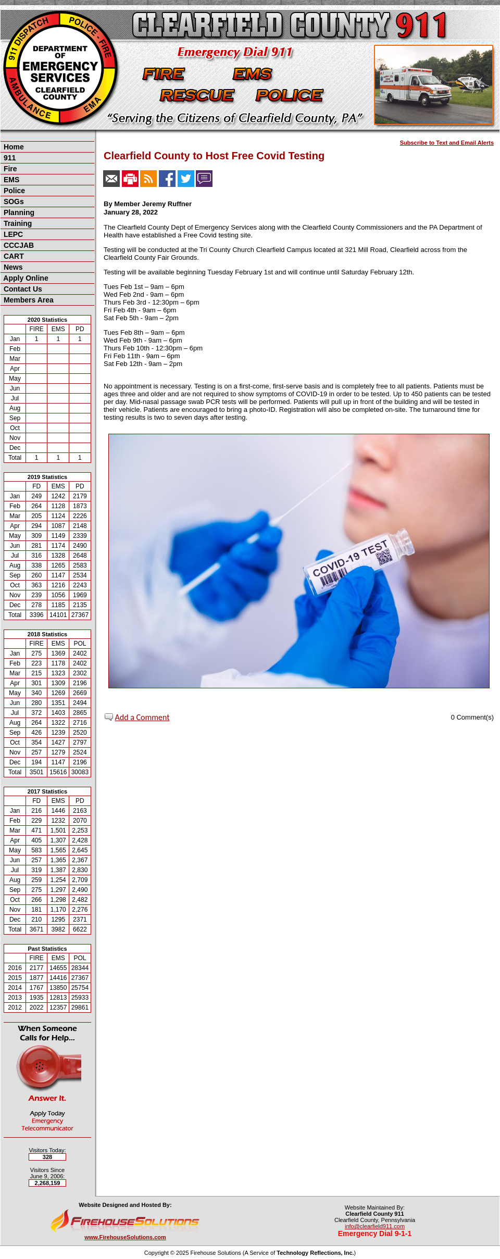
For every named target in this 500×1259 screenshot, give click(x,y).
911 (9, 158)
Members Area (28, 300)
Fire (9, 169)
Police (13, 190)
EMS (10, 179)
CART (13, 256)
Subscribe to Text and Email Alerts (447, 143)
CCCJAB (18, 245)
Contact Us (22, 289)
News (12, 267)
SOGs (13, 201)
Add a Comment (142, 717)
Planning (18, 212)
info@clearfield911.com (375, 1226)
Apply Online (25, 278)
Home (13, 147)
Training (17, 223)
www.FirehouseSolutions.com (125, 1237)
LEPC (12, 234)
